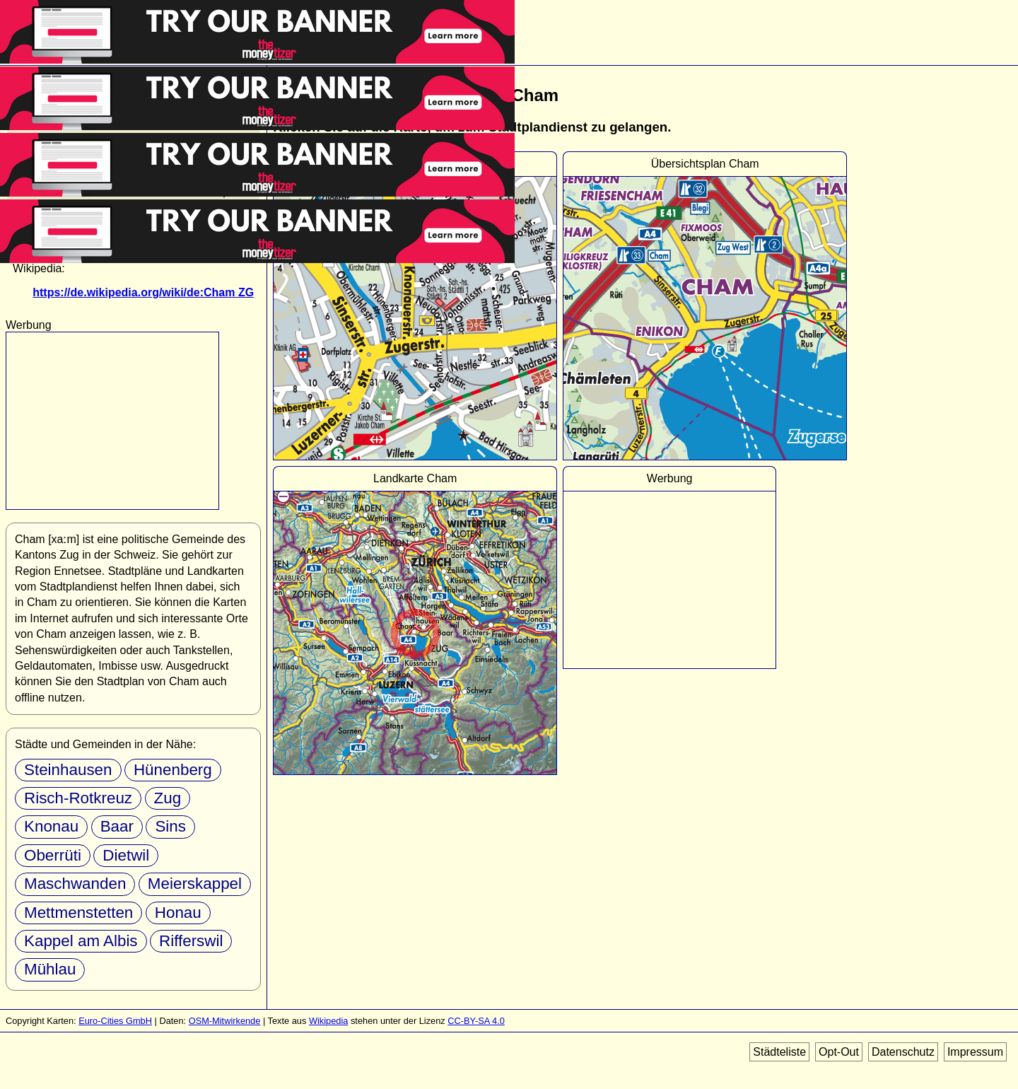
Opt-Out (839, 1052)
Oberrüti (52, 855)
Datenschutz (903, 1052)
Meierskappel (195, 883)
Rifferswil (191, 941)
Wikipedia (328, 1020)
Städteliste (779, 1052)
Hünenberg (173, 770)
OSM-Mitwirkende (225, 1020)
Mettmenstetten (78, 912)
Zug (168, 798)
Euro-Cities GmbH (115, 1020)
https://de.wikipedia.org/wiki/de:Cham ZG (143, 292)
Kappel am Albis (81, 941)
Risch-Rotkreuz (78, 798)
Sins (170, 826)
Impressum (975, 1052)
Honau (178, 912)
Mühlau (50, 969)
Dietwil (126, 855)
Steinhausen (68, 770)
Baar (117, 826)
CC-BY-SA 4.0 (476, 1020)
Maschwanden (75, 883)
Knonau (51, 826)
